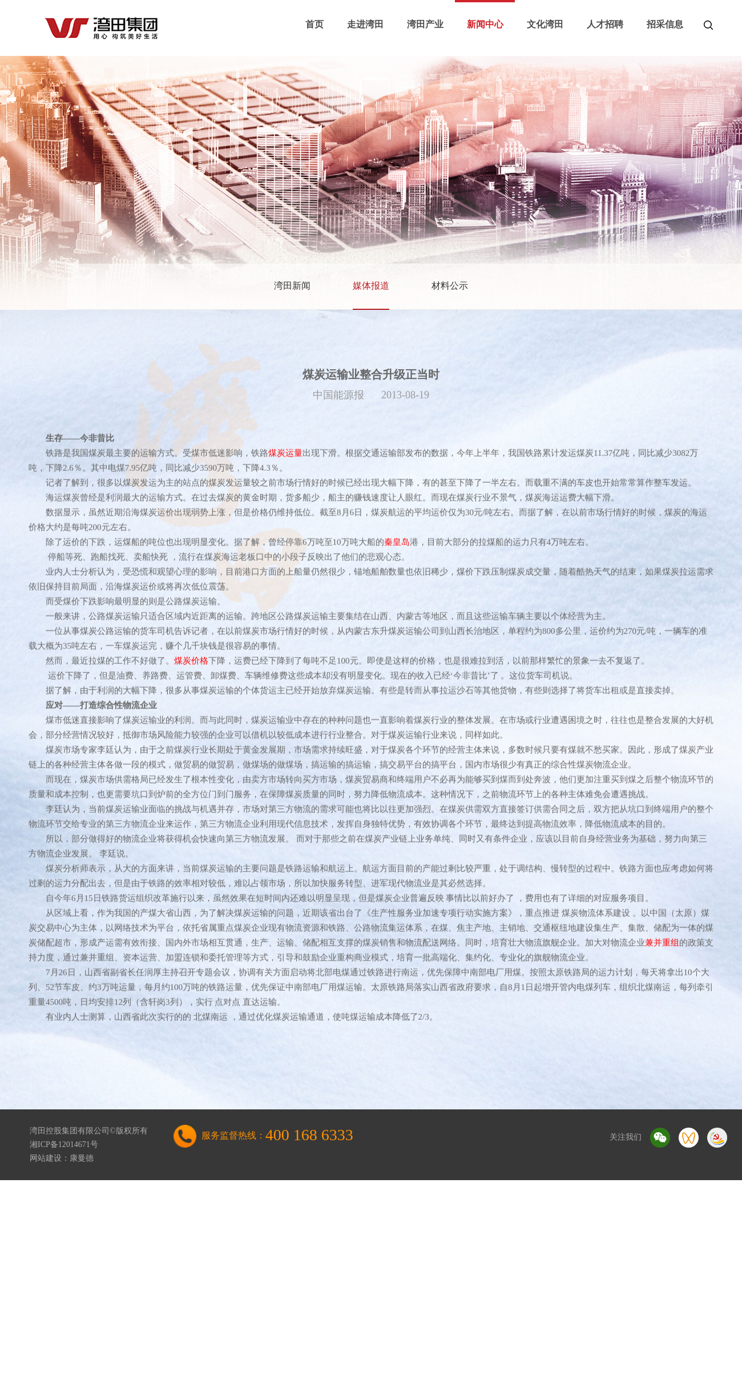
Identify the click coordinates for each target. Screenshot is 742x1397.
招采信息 (665, 24)
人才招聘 (605, 24)
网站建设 (46, 1158)
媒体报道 (371, 285)
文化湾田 (545, 24)
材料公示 (450, 285)
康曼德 (82, 1158)
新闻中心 (485, 24)
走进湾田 (365, 24)
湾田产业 (425, 24)
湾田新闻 (292, 285)
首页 (314, 24)
